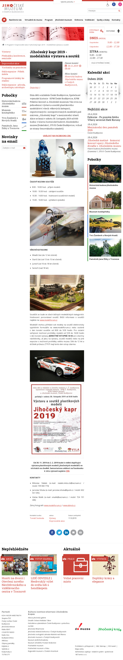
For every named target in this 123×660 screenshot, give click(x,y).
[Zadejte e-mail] (14, 148)
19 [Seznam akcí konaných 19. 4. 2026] (116, 94)
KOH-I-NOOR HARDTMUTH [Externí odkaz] (11, 615)
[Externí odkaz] (82, 627)
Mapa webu (79, 649)
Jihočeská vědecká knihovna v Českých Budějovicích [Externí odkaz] (47, 632)
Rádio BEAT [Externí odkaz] (6, 629)
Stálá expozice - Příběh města (13, 72)
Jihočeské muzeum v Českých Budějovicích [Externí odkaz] (44, 637)
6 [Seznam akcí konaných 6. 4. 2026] (90, 91)
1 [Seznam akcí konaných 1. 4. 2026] (99, 87)
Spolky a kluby (103, 20)
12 (116, 91)
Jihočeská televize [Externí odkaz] (8, 627)
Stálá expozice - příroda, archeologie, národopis (13, 86)
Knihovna (79, 20)
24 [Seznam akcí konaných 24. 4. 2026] (107, 98)
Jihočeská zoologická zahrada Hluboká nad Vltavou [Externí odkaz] (47, 634)
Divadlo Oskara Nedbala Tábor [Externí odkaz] (39, 620)
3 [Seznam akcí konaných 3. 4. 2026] (107, 87)
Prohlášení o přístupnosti (84, 646)
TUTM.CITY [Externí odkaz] (6, 654)
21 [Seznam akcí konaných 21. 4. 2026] (95, 98)
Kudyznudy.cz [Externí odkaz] (7, 652)
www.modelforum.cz (48, 320)
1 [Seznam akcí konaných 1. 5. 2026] (107, 102)
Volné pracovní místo (73, 579)
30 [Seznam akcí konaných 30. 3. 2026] (91, 87)
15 (99, 94)
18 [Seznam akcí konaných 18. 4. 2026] (111, 94)
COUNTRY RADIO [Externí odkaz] (8, 632)
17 (107, 94)
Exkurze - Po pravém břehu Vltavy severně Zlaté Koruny (104, 118)
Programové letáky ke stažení (13, 79)
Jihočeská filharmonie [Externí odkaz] (36, 629)
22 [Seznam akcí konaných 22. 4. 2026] (99, 98)
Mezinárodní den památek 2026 (103, 129)
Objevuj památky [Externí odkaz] (8, 643)
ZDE (67, 471)
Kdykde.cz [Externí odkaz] (5, 646)
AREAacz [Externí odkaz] (5, 640)
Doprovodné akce (21, 45)
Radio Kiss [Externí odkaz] (5, 635)
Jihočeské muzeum (63, 20)
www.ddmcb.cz (69, 505)
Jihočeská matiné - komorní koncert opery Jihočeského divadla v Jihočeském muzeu (104, 143)
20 (91, 98)
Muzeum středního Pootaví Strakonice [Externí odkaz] (42, 643)
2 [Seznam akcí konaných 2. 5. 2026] (111, 102)
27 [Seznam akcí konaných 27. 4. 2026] (91, 102)
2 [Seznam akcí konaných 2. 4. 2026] (103, 87)
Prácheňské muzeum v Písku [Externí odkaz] (38, 648)
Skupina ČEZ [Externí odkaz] (6, 618)
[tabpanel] (104, 51)
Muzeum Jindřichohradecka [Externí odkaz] (38, 640)
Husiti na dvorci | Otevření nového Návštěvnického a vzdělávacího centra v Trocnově (14, 584)
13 (91, 94)
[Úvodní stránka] (13, 13)
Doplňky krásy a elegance (103, 579)
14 (95, 94)
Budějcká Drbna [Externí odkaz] (7, 638)
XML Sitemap (101, 646)
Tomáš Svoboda (37, 518)
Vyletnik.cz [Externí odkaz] (5, 649)
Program (49, 20)
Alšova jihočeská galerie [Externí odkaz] (37, 618)
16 (103, 94)
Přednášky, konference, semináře (13, 57)
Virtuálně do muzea (33, 20)
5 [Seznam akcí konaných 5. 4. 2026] (115, 87)
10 (107, 91)
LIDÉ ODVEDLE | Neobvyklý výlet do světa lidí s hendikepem (42, 583)
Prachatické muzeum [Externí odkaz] (35, 645)
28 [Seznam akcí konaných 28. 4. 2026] (95, 102)
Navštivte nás (15, 20)
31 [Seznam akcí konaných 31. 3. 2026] (95, 87)
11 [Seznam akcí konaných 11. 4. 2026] (111, 91)
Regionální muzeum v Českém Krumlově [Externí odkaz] (43, 651)
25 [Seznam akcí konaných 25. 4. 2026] (111, 98)
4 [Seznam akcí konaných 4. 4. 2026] (111, 87)
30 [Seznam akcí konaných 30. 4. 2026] (103, 102)
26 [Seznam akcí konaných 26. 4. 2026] (116, 98)
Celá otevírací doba (100, 63)
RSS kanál (112, 646)
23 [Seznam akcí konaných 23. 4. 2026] (103, 98)
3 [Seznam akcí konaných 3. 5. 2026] (115, 102)
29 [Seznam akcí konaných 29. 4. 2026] (99, 102)
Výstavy (52, 518)
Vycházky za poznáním (14, 67)
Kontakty (116, 20)
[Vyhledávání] (104, 11)
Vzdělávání (89, 20)
